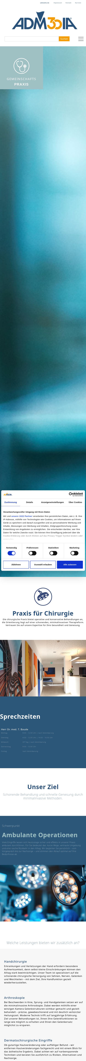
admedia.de (44, 3)
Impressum (58, 3)
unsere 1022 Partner (21, 516)
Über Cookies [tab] (75, 502)
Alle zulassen (69, 564)
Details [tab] (29, 502)
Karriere (78, 3)
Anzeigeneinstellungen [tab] (52, 502)
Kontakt (68, 3)
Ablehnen (16, 564)
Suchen (64, 38)
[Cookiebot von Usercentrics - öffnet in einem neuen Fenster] (71, 494)
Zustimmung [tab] (10, 502)
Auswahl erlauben (43, 564)
